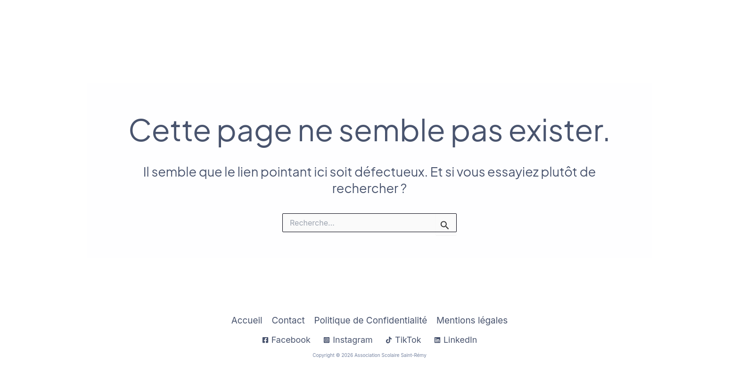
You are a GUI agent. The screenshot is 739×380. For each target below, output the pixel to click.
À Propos (481, 24)
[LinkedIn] (456, 340)
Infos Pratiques (412, 24)
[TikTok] (403, 340)
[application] (439, 24)
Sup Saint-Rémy (628, 24)
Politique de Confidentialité (370, 320)
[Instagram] (348, 340)
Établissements (550, 24)
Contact (686, 24)
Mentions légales (472, 320)
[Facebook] (286, 340)
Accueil (352, 24)
